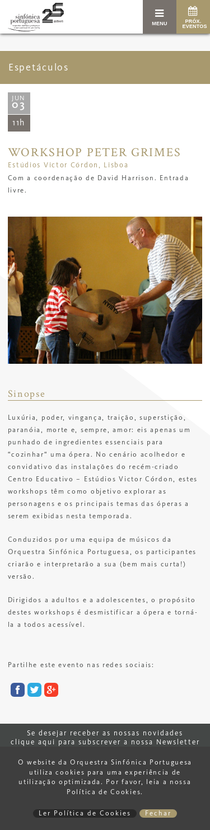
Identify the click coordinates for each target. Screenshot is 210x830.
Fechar (158, 813)
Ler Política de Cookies (85, 813)
